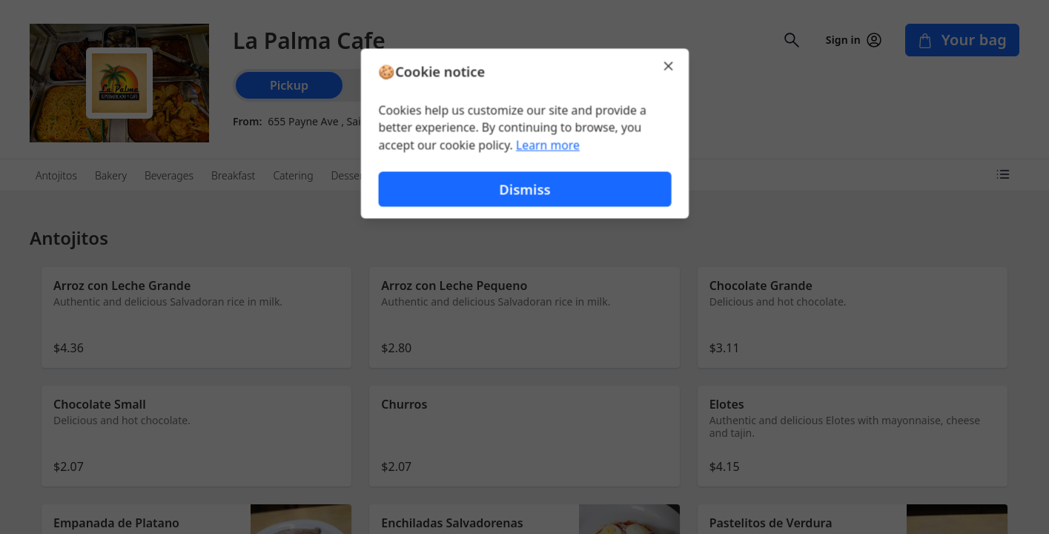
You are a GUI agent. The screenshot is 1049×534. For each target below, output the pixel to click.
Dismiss (524, 189)
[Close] (670, 65)
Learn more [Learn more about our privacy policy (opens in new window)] (547, 145)
